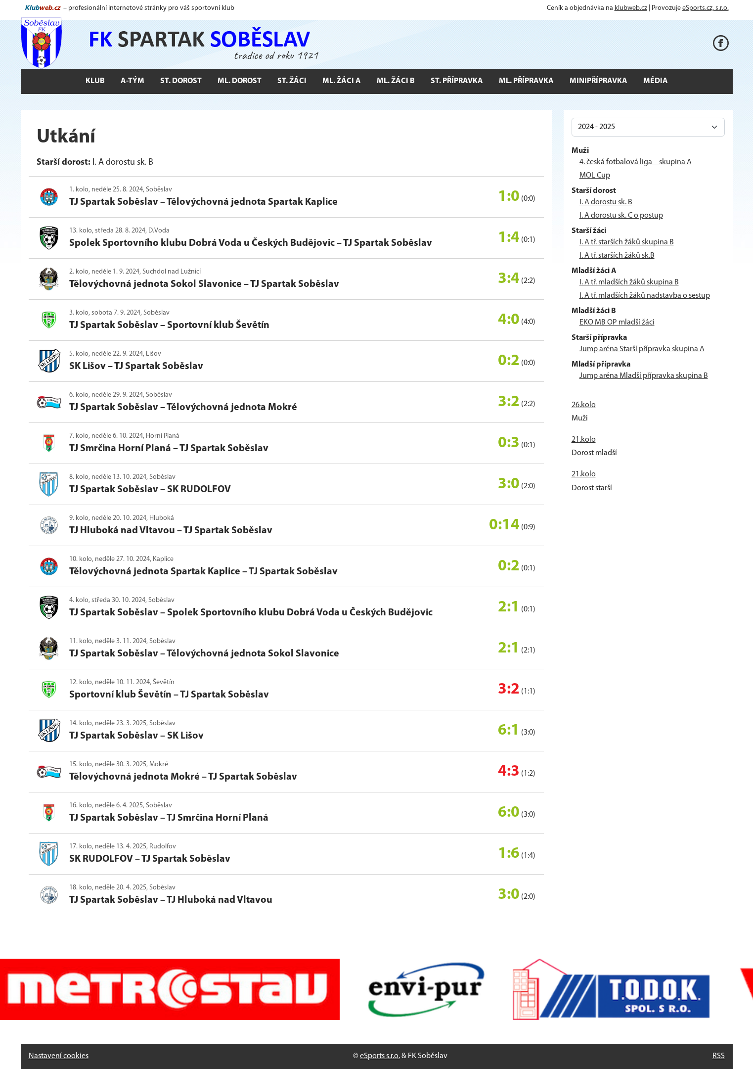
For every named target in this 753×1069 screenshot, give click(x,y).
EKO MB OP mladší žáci (617, 322)
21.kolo (584, 440)
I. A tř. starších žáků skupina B (626, 242)
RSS (718, 1056)
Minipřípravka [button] (598, 81)
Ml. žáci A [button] (341, 81)
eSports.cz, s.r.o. (705, 8)
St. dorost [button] (181, 81)
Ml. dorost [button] (240, 81)
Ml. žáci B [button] (396, 81)
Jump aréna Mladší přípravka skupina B (643, 376)
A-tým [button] (132, 81)
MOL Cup (594, 176)
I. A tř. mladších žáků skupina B (629, 282)
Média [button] (655, 81)
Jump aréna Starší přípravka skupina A (642, 349)
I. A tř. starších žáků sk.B (617, 256)
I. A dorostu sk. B (605, 202)
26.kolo (584, 405)
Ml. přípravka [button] (526, 81)
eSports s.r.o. (380, 1056)
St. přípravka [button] (457, 81)
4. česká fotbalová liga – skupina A (635, 162)
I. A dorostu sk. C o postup (621, 216)
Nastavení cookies (59, 1056)
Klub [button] (95, 81)
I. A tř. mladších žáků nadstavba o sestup (644, 296)
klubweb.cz (631, 8)
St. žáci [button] (292, 81)
